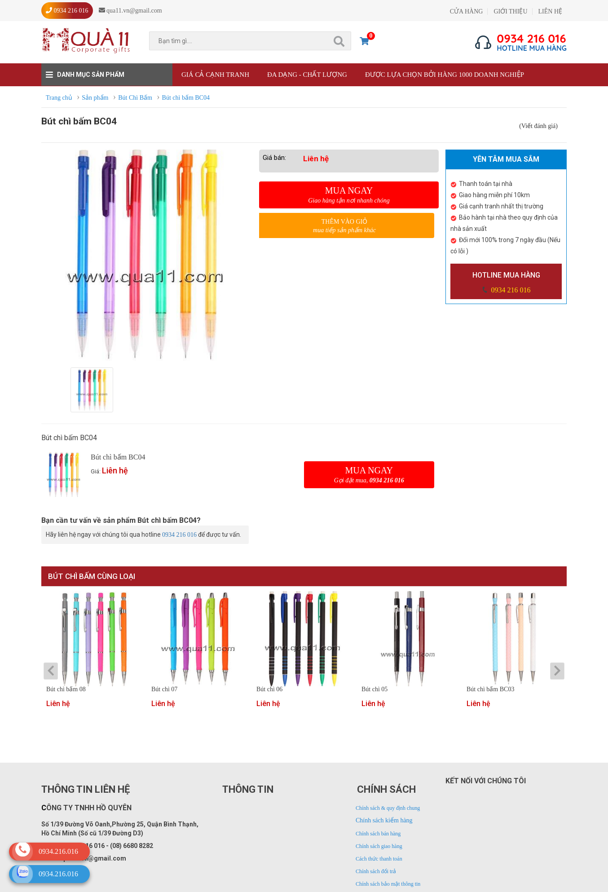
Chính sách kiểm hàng (384, 820)
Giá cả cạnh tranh (215, 74)
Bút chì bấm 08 (66, 689)
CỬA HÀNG (466, 11)
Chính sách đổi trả (376, 871)
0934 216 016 (510, 290)
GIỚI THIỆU (510, 11)
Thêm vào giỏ (344, 226)
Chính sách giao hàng (379, 846)
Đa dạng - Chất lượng (307, 74)
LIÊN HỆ (550, 11)
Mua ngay (349, 194)
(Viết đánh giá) (538, 126)
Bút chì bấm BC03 (490, 689)
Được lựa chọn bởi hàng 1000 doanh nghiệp (444, 74)
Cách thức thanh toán (379, 859)
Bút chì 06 (269, 689)
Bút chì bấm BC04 (118, 457)
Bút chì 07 (164, 689)
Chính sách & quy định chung (388, 808)
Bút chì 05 (374, 689)
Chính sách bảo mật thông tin (388, 884)
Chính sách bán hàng (378, 833)
